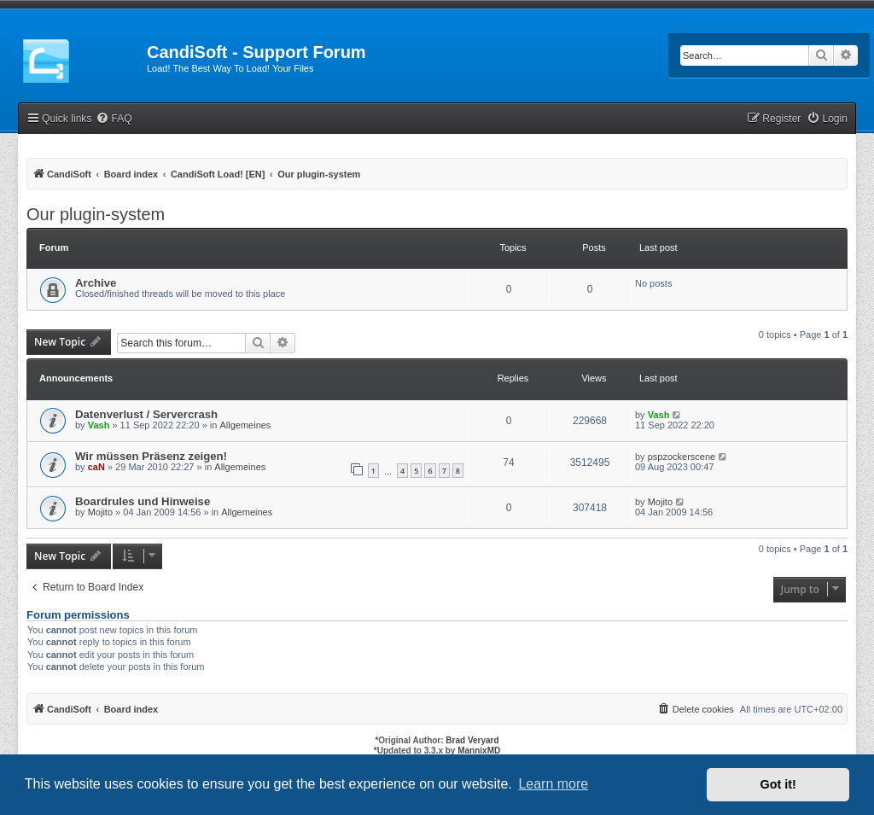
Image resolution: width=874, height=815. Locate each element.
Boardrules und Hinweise (142, 501)
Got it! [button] (778, 784)
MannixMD (478, 750)
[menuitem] (113, 119)
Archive (95, 283)
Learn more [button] (553, 784)
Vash (99, 425)
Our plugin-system (95, 214)
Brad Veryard (472, 740)
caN (96, 467)
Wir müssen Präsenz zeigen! (151, 456)
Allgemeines (245, 425)
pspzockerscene (682, 456)
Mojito (100, 512)
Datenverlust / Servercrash (146, 414)
